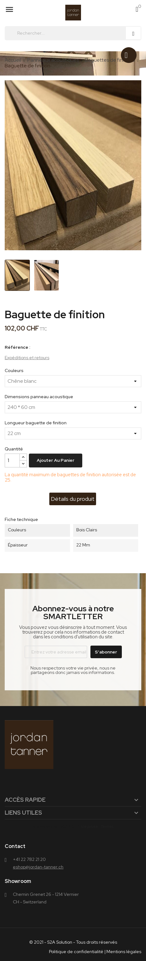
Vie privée (89, 826)
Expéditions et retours (27, 357)
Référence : (17, 347)
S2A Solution (59, 942)
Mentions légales (123, 951)
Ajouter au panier (55, 460)
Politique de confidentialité (76, 951)
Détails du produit (73, 498)
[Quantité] (12, 460)
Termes (107, 826)
